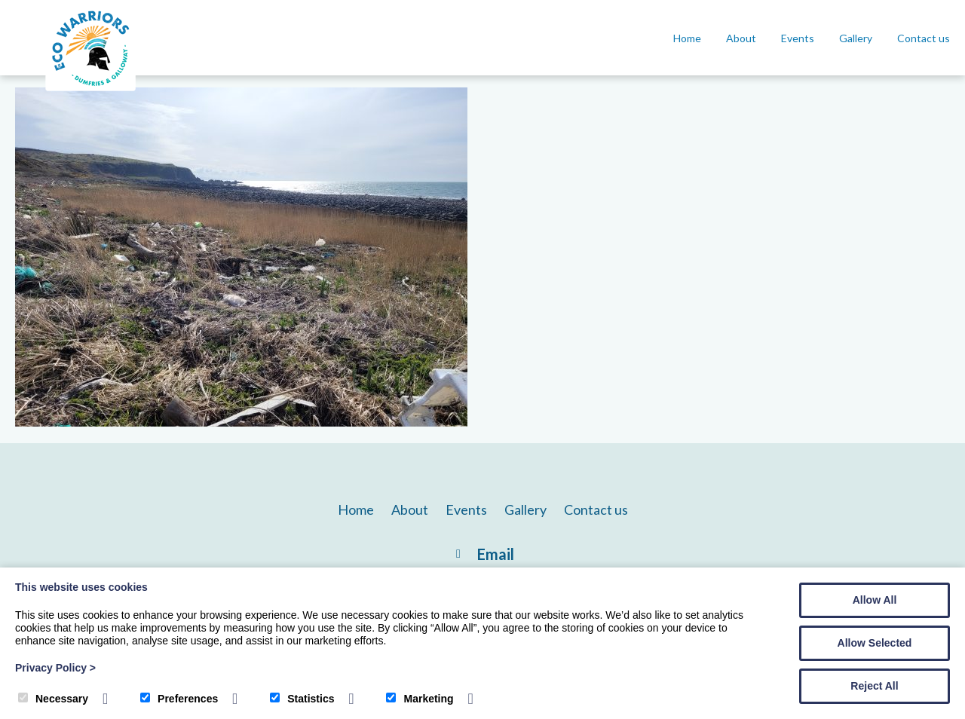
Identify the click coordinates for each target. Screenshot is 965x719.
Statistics (302, 699)
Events (797, 38)
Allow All (875, 600)
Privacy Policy (55, 668)
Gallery (855, 38)
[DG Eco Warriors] (90, 91)
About (741, 38)
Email (495, 554)
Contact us (923, 38)
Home (687, 38)
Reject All (874, 686)
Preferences (179, 699)
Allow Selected (875, 643)
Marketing (419, 699)
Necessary (53, 699)
